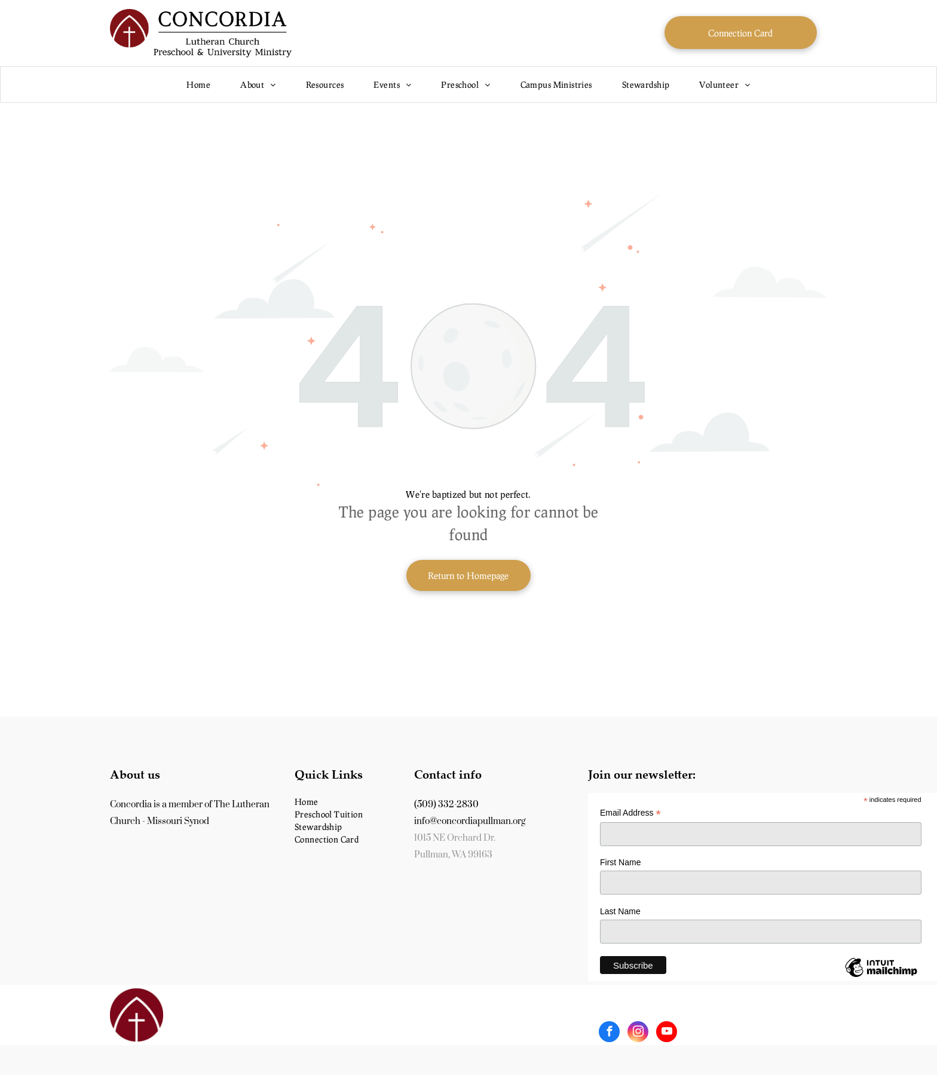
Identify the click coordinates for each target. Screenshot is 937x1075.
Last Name (620, 911)
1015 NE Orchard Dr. (454, 838)
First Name (620, 862)
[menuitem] (198, 84)
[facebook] (609, 1033)
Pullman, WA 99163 (453, 854)
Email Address (630, 813)
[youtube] (666, 1033)
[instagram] (637, 1033)
